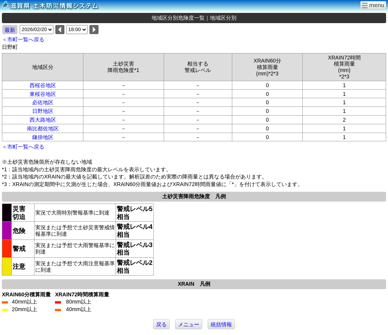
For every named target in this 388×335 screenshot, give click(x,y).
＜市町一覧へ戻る (23, 39)
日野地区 (42, 111)
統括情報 (221, 324)
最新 (10, 30)
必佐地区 (42, 102)
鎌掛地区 (42, 137)
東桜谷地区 (43, 94)
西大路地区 (43, 120)
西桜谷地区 (43, 85)
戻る (161, 324)
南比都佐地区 (43, 128)
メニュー (188, 324)
